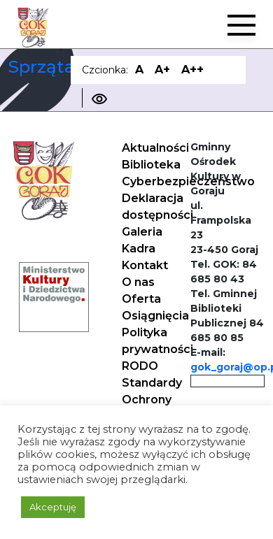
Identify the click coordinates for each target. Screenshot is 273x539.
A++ (192, 69)
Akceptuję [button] (52, 506)
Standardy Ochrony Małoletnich (156, 399)
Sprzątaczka (61, 66)
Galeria (142, 231)
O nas (138, 282)
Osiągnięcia (155, 315)
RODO (140, 366)
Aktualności (155, 147)
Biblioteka (151, 164)
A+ (162, 69)
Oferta (141, 299)
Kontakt (145, 265)
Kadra (138, 248)
